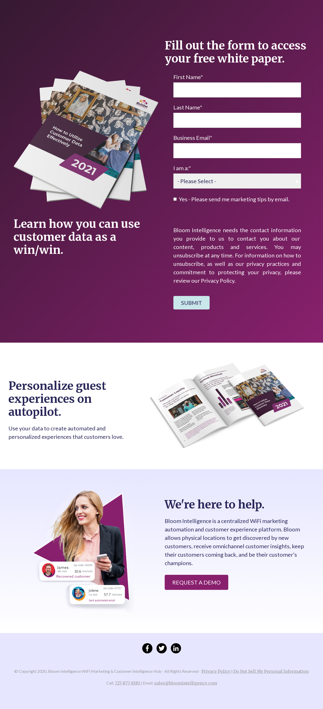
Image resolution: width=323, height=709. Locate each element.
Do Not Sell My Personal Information (271, 671)
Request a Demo (196, 582)
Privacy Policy (216, 671)
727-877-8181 (127, 683)
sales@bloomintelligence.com (185, 683)
